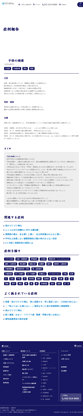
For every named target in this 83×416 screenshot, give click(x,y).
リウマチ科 (9, 259)
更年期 (31, 279)
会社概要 (64, 384)
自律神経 (44, 283)
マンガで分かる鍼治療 (29, 397)
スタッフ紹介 (7, 388)
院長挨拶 (6, 380)
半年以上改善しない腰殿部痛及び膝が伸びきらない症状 (31, 238)
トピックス (64, 364)
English (64, 4)
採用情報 (64, 380)
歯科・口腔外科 (10, 264)
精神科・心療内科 (60, 264)
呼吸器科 (34, 259)
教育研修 (6, 396)
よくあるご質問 (66, 368)
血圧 (52, 283)
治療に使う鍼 (26, 375)
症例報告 (42, 364)
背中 (13, 283)
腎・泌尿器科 (37, 269)
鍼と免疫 (25, 386)
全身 (71, 274)
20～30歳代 (19, 274)
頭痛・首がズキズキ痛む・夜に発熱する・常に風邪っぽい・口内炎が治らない (41, 302)
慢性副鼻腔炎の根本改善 (16, 319)
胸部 (20, 283)
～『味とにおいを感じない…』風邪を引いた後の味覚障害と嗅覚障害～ (38, 306)
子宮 (18, 279)
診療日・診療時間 (8, 368)
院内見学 (6, 392)
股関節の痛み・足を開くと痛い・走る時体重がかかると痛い (33, 234)
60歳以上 (42, 274)
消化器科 (23, 264)
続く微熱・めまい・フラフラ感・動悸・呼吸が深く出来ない (33, 315)
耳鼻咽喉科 (9, 269)
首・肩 (66, 283)
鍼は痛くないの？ (27, 383)
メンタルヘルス (54, 274)
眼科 (49, 264)
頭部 (31, 68)
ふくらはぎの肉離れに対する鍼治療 (22, 230)
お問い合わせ (65, 372)
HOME (5, 359)
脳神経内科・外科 (23, 269)
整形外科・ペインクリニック (59, 259)
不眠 (65, 274)
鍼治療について (25, 364)
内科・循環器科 (22, 259)
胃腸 (6, 283)
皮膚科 (41, 264)
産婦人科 (33, 264)
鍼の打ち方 (25, 379)
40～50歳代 (31, 274)
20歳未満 (17, 68)
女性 (12, 279)
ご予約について (8, 372)
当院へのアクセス (8, 376)
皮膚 (60, 279)
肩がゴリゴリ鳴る (13, 226)
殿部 (38, 279)
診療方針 (6, 384)
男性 (25, 68)
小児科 (7, 68)
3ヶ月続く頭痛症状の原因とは (19, 243)
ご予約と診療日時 (25, 4)
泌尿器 (46, 279)
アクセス (37, 4)
